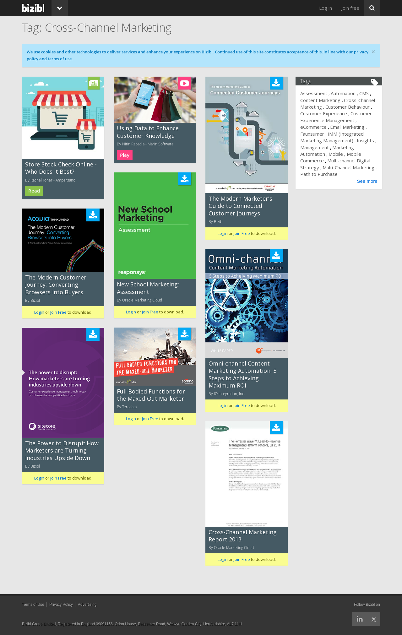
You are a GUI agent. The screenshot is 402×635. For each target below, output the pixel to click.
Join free (350, 8)
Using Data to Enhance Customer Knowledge (148, 131)
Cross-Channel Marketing (331, 103)
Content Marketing (322, 100)
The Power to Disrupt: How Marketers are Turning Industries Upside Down (62, 450)
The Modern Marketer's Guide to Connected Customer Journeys (240, 206)
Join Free (242, 233)
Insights (344, 147)
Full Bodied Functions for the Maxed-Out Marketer (151, 395)
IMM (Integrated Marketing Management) (331, 143)
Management (316, 154)
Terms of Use (33, 604)
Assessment (315, 93)
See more (365, 187)
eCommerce (347, 127)
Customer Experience (351, 113)
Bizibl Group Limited (39, 624)
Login (223, 233)
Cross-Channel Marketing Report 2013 (243, 535)
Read (34, 190)
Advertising (87, 604)
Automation (345, 93)
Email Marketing (319, 134)
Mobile (338, 160)
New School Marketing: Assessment (148, 287)
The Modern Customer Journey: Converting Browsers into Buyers (55, 285)
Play (124, 155)
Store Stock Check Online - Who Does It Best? (61, 167)
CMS (366, 93)
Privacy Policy (61, 604)
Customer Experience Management (326, 123)
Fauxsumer (352, 134)
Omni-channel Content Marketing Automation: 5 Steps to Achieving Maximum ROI (242, 374)
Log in (325, 8)
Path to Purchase (346, 181)
